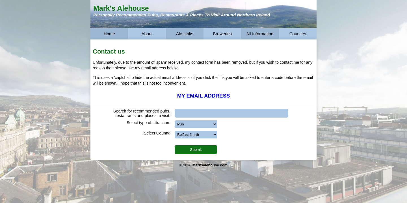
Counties (297, 33)
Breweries (222, 33)
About (146, 33)
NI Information (260, 33)
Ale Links (184, 33)
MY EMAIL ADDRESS (203, 96)
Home (109, 33)
